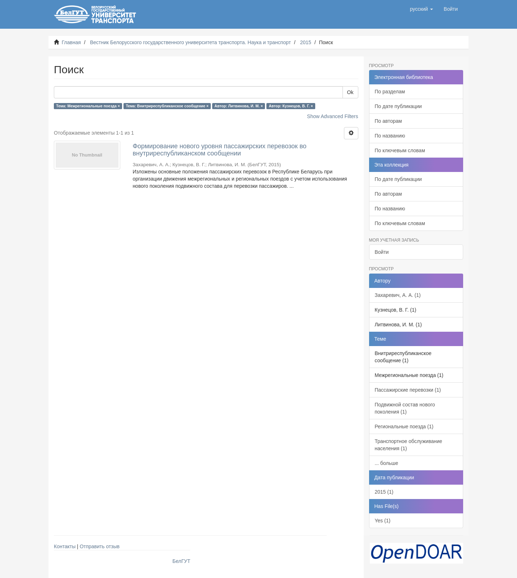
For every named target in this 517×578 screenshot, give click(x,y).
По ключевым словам (400, 150)
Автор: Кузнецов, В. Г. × (291, 106)
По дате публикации (398, 106)
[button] (421, 9)
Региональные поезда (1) (404, 426)
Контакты (64, 546)
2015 (305, 42)
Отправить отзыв (100, 546)
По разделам (390, 91)
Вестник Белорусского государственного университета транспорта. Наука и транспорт (190, 42)
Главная (71, 42)
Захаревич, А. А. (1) (398, 295)
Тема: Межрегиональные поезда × (88, 106)
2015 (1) (384, 492)
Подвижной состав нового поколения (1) (405, 408)
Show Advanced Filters (332, 116)
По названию (390, 136)
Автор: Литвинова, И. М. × (238, 106)
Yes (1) (383, 520)
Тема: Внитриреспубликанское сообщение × (167, 106)
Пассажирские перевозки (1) (408, 390)
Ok (350, 92)
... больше (387, 463)
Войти (382, 252)
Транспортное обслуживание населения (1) (408, 444)
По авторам (388, 121)
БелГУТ (181, 561)
